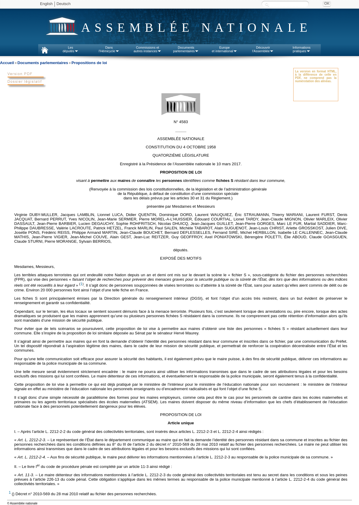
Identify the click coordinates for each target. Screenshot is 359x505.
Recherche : (267, 4)
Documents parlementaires (42, 63)
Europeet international (224, 49)
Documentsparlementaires (186, 49)
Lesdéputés (70, 49)
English (46, 3)
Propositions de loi (89, 63)
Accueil (7, 63)
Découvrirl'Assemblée (263, 49)
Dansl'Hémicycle (109, 49)
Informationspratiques (302, 49)
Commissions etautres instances (147, 49)
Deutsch (64, 3)
